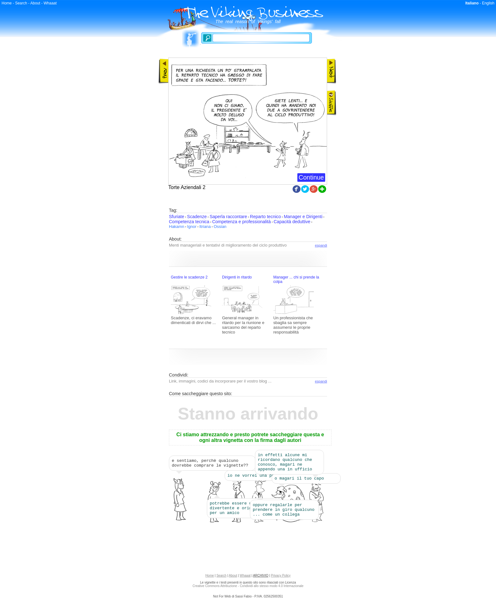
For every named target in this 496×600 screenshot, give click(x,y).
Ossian (220, 226)
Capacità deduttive (292, 221)
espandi (321, 245)
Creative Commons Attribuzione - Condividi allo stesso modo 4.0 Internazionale (248, 588)
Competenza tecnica (189, 221)
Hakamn (176, 226)
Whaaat (50, 3)
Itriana (205, 226)
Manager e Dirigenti (303, 216)
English (488, 3)
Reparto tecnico (265, 216)
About (35, 3)
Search (21, 3)
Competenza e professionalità (241, 221)
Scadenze (197, 216)
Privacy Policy (280, 577)
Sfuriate (176, 216)
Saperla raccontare (228, 216)
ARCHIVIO (260, 577)
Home (7, 3)
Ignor (191, 226)
